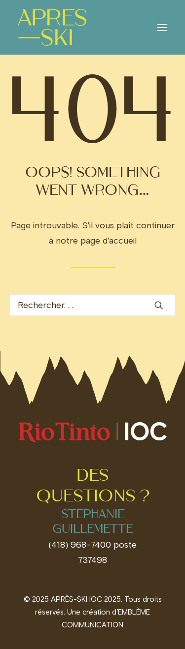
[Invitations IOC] (52, 27)
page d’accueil (108, 240)
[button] (162, 27)
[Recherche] (92, 305)
